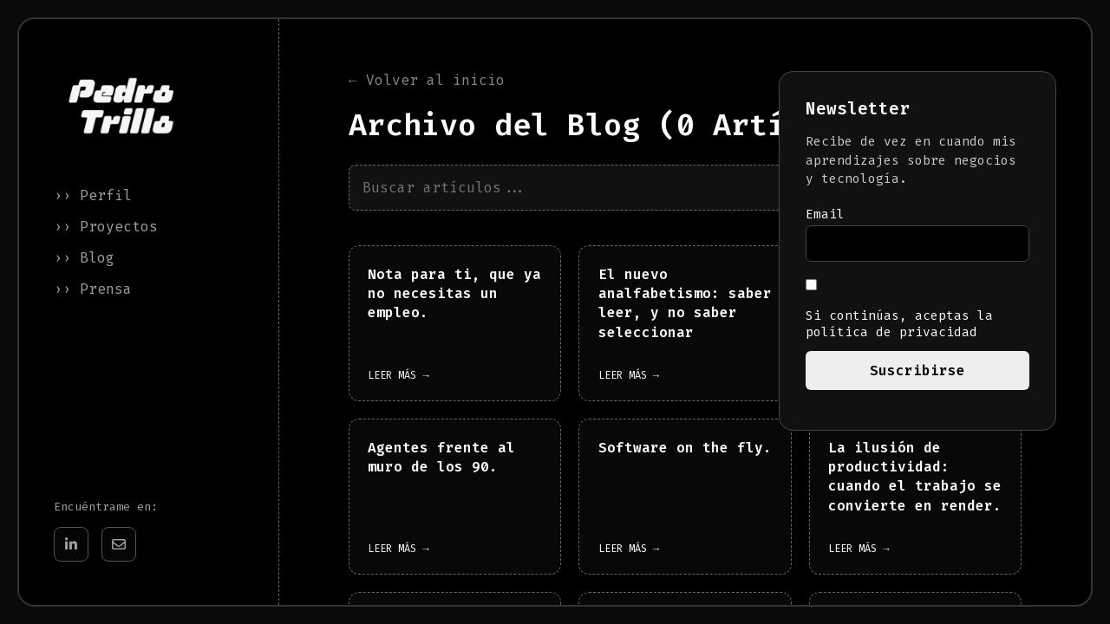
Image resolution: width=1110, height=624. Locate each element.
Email (825, 214)
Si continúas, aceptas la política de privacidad (899, 310)
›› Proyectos (106, 227)
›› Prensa (93, 289)
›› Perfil (93, 195)
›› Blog (84, 258)
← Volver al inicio (427, 81)
